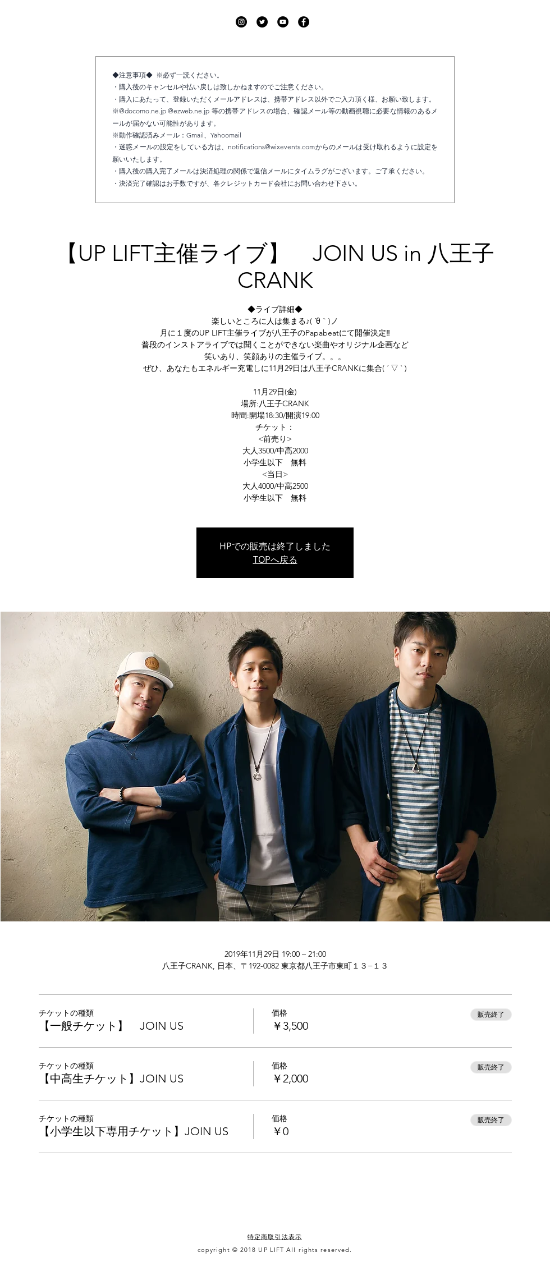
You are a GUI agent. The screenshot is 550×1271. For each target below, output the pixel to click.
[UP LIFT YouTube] (282, 21)
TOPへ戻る (275, 559)
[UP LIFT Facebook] (303, 21)
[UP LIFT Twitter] (262, 21)
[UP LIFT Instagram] (241, 21)
